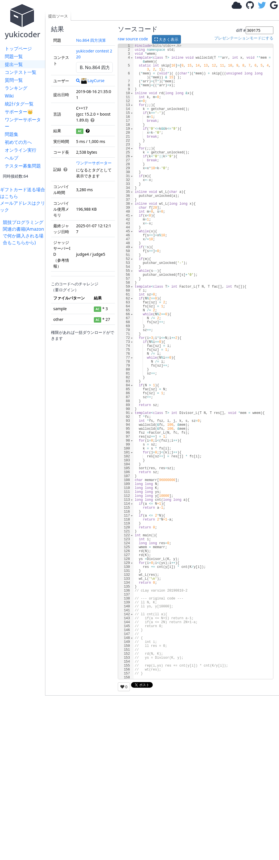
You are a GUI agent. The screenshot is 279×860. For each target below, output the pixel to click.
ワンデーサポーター (23, 122)
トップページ (18, 48)
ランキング (16, 88)
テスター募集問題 (23, 166)
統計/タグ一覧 (19, 104)
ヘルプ (11, 158)
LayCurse (93, 80)
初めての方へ (18, 142)
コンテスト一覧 (20, 72)
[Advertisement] (24, 330)
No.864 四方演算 (91, 40)
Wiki (9, 96)
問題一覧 (14, 56)
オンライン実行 (20, 150)
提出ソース (58, 16)
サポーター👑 (19, 112)
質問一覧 (14, 80)
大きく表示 (166, 39)
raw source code (133, 38)
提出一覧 (14, 64)
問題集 (11, 134)
